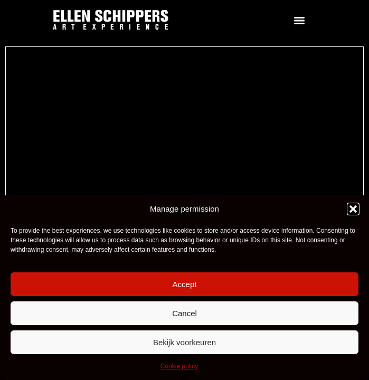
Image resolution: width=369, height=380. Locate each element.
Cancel (184, 313)
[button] (353, 209)
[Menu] (299, 20)
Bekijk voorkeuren (184, 342)
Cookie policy (179, 366)
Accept (185, 284)
